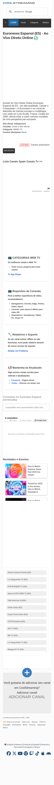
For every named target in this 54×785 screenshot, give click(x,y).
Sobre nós (26, 722)
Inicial (23, 22)
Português (27, 747)
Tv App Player (14, 274)
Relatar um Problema (18, 351)
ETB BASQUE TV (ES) (17, 586)
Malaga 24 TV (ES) (15, 649)
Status (5, 727)
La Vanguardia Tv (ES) (17, 642)
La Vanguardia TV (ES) (17, 579)
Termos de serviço (13, 722)
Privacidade (16, 725)
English (10, 744)
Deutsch (44, 744)
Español (36, 744)
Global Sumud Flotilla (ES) (19, 572)
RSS (4, 722)
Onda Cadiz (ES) (14, 607)
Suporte (35, 722)
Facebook (15, 380)
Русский (18, 747)
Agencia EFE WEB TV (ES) (19, 593)
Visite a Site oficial (21, 126)
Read (24, 132)
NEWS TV (17, 129)
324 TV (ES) (12, 628)
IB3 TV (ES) (12, 635)
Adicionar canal (27, 697)
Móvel (25, 725)
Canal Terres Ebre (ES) (17, 614)
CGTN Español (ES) (16, 621)
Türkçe (37, 747)
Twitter (14, 383)
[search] (26, 11)
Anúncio (32, 725)
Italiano (18, 744)
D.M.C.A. (43, 722)
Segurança (41, 725)
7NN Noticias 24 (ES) (16, 600)
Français (27, 744)
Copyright (6, 725)
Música (46, 22)
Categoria (34, 22)
